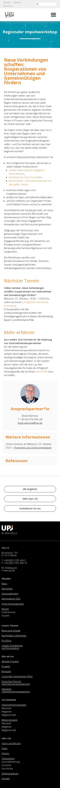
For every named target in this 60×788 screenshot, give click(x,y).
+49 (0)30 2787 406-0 (15, 560)
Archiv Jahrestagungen (13, 603)
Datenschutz (8, 6)
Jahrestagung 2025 (11, 598)
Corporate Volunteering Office (17, 676)
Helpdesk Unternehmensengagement (16, 690)
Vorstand (6, 765)
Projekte (6, 666)
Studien (5, 615)
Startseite (6, 2)
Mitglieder (7, 711)
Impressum (17, 2)
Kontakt (6, 778)
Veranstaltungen (10, 593)
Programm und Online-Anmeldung (32, 447)
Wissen (5, 608)
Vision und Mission (11, 743)
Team (4, 748)
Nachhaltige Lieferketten (14, 635)
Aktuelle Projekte (10, 661)
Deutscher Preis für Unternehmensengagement (16, 683)
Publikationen (9, 612)
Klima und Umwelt (11, 630)
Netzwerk (6, 708)
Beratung (6, 671)
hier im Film (42, 371)
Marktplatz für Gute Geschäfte (25, 177)
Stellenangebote (10, 773)
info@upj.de (11, 567)
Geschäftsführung (11, 761)
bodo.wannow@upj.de (30, 422)
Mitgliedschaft (9, 715)
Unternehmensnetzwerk (14, 704)
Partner (5, 753)
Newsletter (7, 588)
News (4, 583)
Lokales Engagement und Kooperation (12, 647)
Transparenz (8, 758)
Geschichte (7, 768)
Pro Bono (6, 640)
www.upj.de (9, 570)
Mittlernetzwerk (9, 720)
